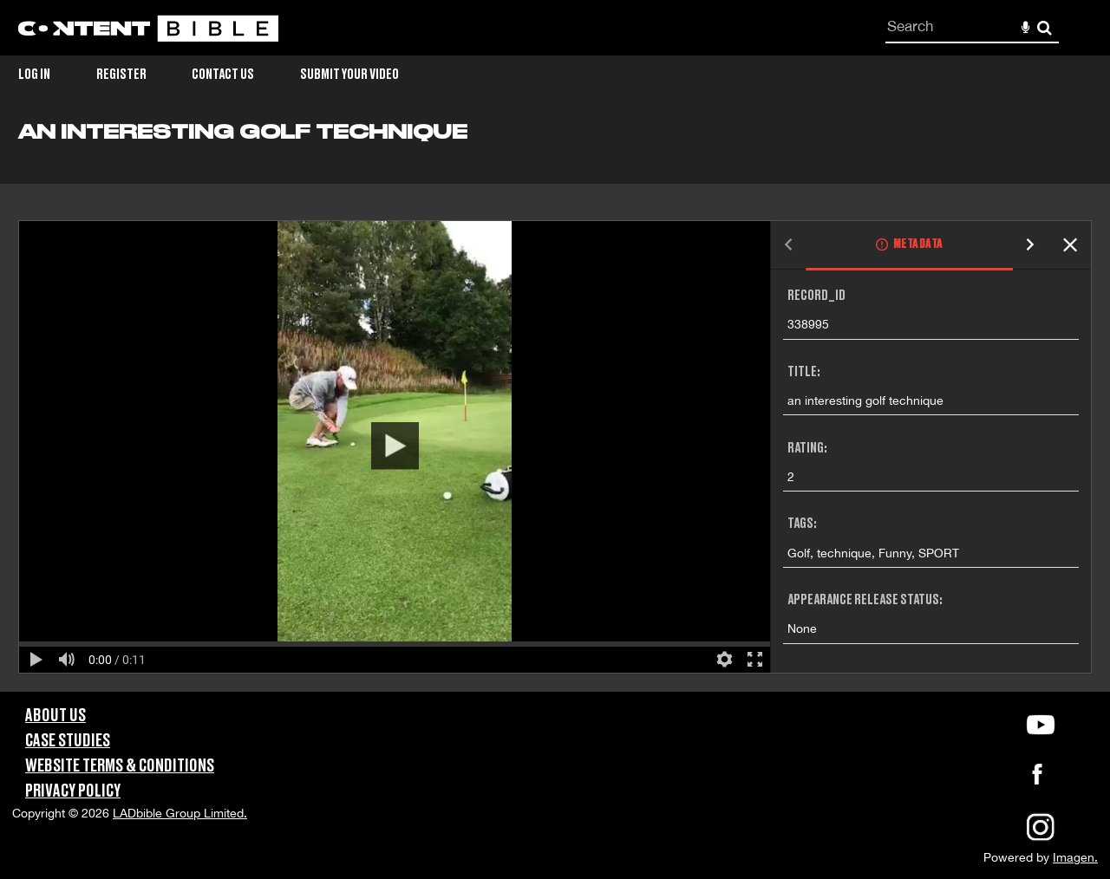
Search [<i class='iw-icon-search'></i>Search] (1044, 27)
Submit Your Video (349, 74)
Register (121, 74)
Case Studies (67, 741)
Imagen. (1075, 857)
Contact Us (223, 74)
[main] (555, 406)
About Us (55, 716)
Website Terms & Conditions (119, 766)
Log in (34, 74)
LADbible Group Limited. (180, 813)
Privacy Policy (73, 791)
